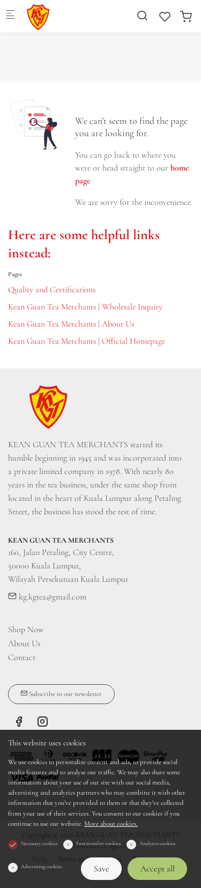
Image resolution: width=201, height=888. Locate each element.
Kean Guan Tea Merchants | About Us (71, 324)
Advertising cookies (41, 866)
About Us (24, 643)
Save (101, 868)
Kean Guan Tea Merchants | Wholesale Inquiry (85, 306)
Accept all (157, 868)
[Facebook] (18, 723)
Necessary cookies (39, 843)
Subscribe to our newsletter (61, 694)
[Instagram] (42, 723)
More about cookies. (111, 823)
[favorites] (165, 17)
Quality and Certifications (51, 289)
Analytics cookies (157, 843)
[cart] (186, 17)
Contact (21, 657)
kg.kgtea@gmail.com (47, 596)
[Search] (142, 16)
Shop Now (26, 629)
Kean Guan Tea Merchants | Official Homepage (86, 341)
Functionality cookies (98, 843)
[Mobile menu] (10, 16)
